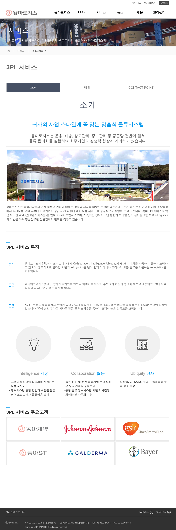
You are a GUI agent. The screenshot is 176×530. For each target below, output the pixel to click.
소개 (33, 87)
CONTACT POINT (141, 87)
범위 (87, 87)
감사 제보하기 (149, 3)
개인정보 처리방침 (15, 511)
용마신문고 (136, 3)
